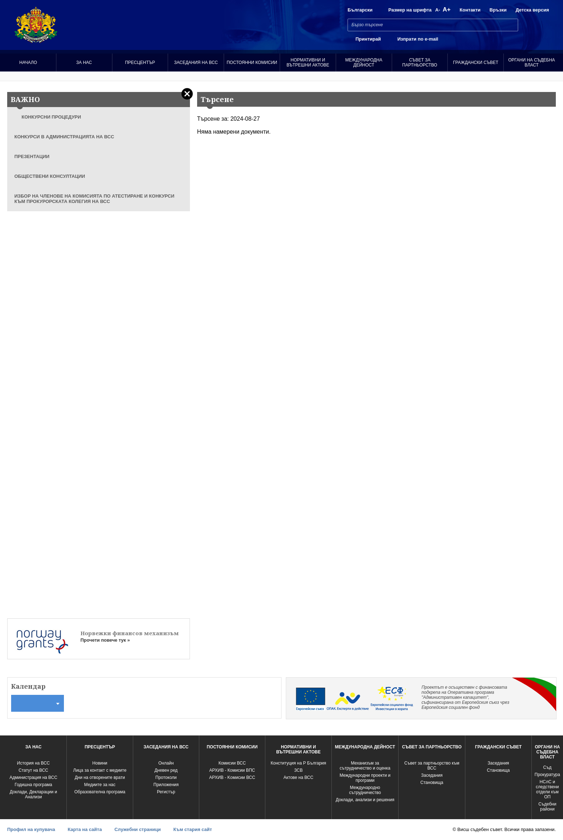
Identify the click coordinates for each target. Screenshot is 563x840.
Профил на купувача (31, 829)
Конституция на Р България (298, 763)
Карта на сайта (85, 829)
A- (437, 10)
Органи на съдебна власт (531, 62)
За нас (84, 62)
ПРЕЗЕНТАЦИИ (32, 156)
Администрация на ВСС (33, 777)
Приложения (165, 784)
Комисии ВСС (232, 763)
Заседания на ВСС (196, 62)
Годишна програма (33, 784)
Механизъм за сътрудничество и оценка (365, 766)
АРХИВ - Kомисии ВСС (232, 777)
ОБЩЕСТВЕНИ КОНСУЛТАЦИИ (49, 176)
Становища (431, 782)
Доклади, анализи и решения (365, 799)
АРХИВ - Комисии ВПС (232, 770)
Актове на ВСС (298, 777)
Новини (99, 763)
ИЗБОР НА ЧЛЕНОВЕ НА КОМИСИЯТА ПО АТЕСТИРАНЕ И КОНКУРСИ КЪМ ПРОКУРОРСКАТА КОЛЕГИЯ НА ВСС (94, 198)
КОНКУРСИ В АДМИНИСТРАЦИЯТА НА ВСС (64, 136)
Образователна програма (99, 791)
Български (360, 10)
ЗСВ (298, 770)
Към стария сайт (192, 829)
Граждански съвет (475, 62)
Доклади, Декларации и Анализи (33, 794)
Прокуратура (547, 774)
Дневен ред (165, 770)
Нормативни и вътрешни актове (308, 62)
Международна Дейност (363, 62)
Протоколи (166, 777)
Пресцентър (140, 62)
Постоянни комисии (252, 62)
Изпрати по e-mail (417, 39)
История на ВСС (33, 763)
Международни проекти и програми (365, 778)
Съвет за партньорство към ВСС (431, 766)
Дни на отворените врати (100, 777)
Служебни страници (138, 829)
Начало (28, 62)
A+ (447, 9)
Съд (547, 767)
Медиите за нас (99, 784)
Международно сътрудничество (365, 790)
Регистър (166, 791)
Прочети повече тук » (105, 640)
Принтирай (368, 39)
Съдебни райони (547, 807)
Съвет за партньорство (419, 62)
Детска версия (532, 10)
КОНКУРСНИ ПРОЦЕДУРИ (51, 117)
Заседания (432, 775)
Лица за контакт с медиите (99, 770)
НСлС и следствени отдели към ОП (547, 789)
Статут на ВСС (33, 770)
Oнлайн (166, 763)
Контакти (470, 10)
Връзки (498, 10)
